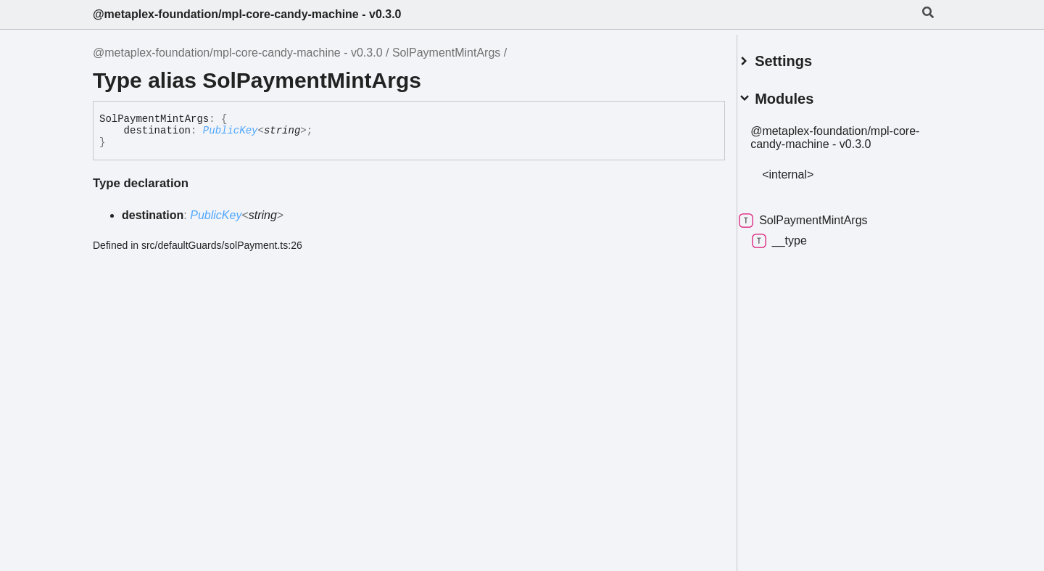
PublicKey (230, 130)
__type (796, 235)
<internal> (805, 169)
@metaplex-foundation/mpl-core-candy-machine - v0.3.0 (247, 14)
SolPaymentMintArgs (446, 52)
